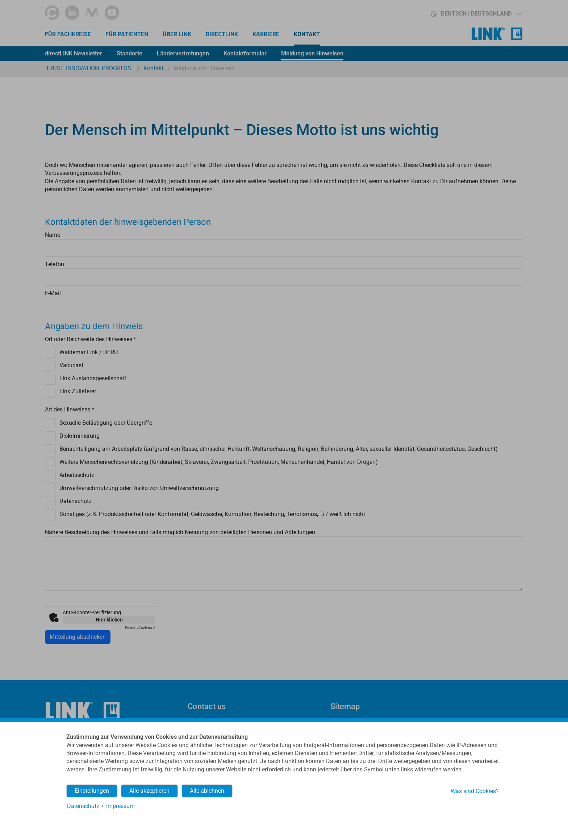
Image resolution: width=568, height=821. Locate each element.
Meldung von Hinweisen (312, 53)
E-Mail (53, 293)
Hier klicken (109, 620)
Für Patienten (126, 34)
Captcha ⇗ (140, 627)
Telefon (54, 264)
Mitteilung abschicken (78, 636)
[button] (463, 14)
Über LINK (177, 34)
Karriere (265, 34)
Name (52, 234)
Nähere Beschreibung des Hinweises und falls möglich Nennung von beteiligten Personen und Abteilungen (180, 532)
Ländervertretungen (183, 53)
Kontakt (307, 34)
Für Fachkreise (68, 34)
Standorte (129, 53)
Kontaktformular (245, 53)
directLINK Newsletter (73, 53)
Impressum (120, 806)
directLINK (222, 34)
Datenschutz (83, 806)
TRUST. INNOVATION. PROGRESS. (89, 68)
